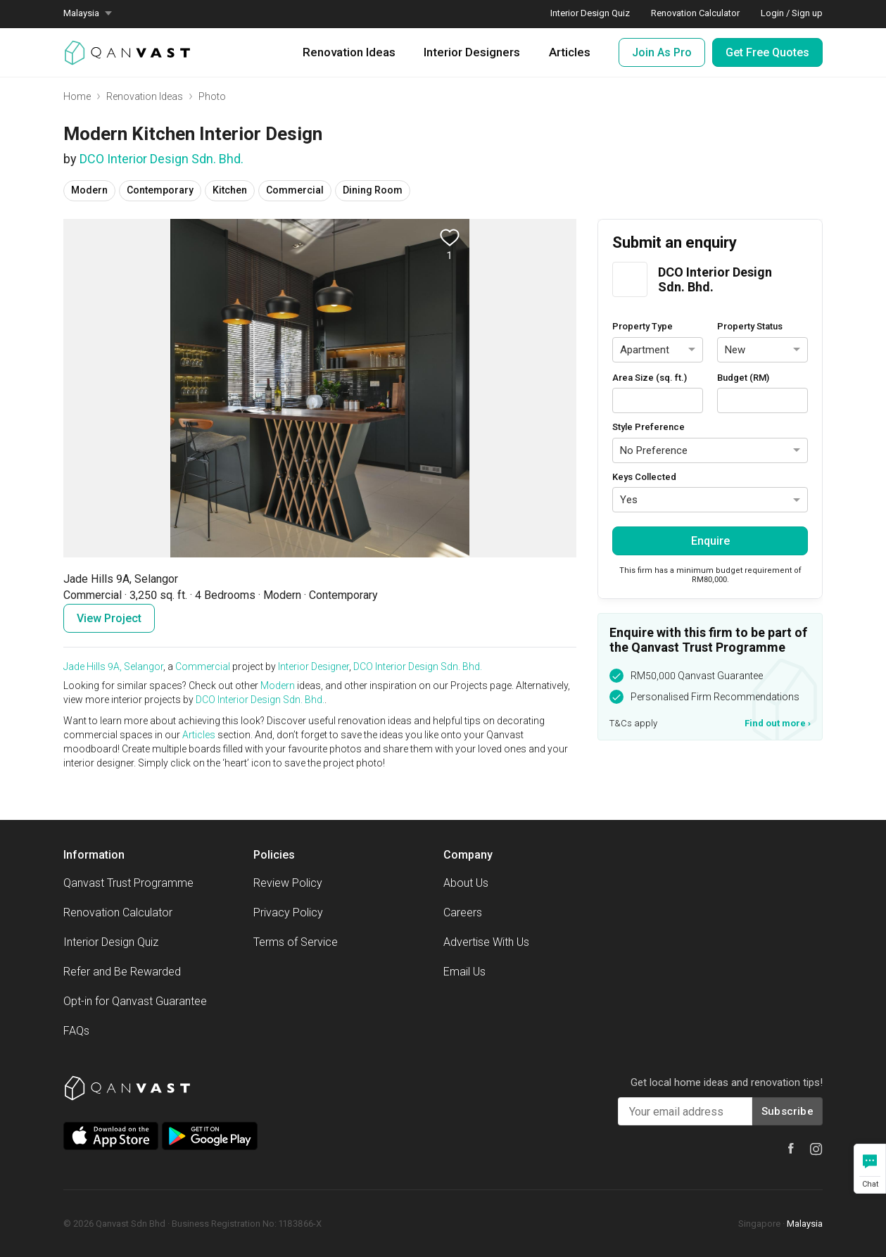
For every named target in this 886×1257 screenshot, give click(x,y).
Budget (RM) (743, 377)
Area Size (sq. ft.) (649, 377)
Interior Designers (472, 52)
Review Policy (287, 883)
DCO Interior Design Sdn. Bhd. (161, 158)
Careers (462, 912)
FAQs (76, 1030)
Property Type (642, 326)
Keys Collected (644, 477)
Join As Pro (662, 52)
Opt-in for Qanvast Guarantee (135, 1001)
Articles (569, 52)
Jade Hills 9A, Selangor (113, 666)
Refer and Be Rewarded (122, 971)
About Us (465, 883)
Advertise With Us (486, 942)
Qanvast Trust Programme (128, 883)
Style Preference (648, 427)
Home (77, 96)
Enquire (710, 541)
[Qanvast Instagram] (816, 1149)
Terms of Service (295, 942)
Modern (277, 685)
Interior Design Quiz (110, 942)
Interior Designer (313, 666)
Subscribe (787, 1111)
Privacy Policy (288, 912)
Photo (212, 96)
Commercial (202, 666)
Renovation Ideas (349, 52)
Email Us (464, 971)
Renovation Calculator (117, 912)
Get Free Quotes (767, 52)
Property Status (750, 326)
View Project (109, 618)
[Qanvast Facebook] (791, 1148)
